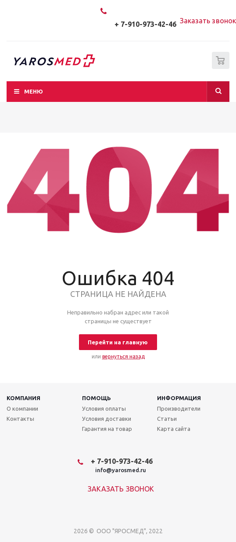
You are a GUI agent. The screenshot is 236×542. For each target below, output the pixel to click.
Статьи (167, 419)
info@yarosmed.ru (120, 470)
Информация (179, 398)
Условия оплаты (104, 408)
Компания (23, 398)
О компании (22, 408)
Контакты (20, 419)
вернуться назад (123, 356)
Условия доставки (106, 419)
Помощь (96, 398)
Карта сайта (173, 429)
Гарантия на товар (107, 429)
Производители (178, 408)
